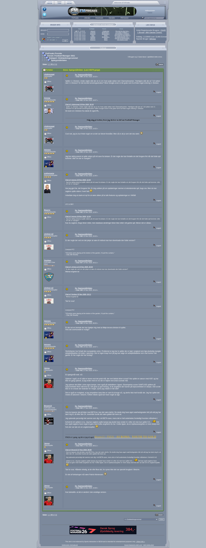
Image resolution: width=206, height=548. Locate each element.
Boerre (47, 210)
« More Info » (140, 541)
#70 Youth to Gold (122, 40)
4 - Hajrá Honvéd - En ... (122, 37)
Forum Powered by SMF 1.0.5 (133, 545)
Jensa (47, 368)
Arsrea (47, 98)
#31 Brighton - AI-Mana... (122, 34)
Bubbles (92, 37)
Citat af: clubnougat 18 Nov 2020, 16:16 (79, 104)
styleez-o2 (48, 234)
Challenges (105, 31)
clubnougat (49, 74)
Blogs (105, 35)
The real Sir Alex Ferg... (122, 31)
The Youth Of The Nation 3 (122, 35)
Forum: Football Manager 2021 (61, 56)
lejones (47, 150)
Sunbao (47, 260)
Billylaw (152, 39)
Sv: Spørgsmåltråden (83, 75)
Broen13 (92, 34)
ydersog (92, 31)
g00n (92, 35)
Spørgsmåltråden (59, 60)
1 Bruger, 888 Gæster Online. (149, 32)
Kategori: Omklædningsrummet (63, 58)
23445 (163, 30)
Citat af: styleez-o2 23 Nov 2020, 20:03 (79, 267)
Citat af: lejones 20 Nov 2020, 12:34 (78, 180)
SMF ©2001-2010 (148, 545)
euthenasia (49, 173)
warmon (92, 38)
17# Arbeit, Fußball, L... (122, 32)
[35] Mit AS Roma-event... (122, 38)
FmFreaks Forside (53, 53)
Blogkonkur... (106, 32)
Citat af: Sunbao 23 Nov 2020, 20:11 (78, 294)
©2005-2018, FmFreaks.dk (70, 545)
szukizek (92, 32)
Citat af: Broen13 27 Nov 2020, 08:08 (78, 450)
